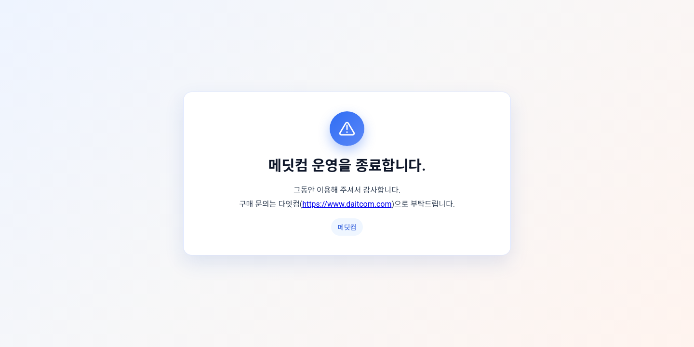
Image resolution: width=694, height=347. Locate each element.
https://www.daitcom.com (346, 204)
